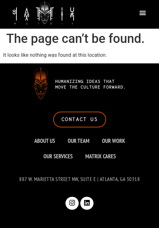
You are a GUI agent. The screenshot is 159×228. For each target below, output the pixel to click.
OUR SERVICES (58, 156)
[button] (142, 12)
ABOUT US (44, 140)
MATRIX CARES (100, 156)
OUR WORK (113, 140)
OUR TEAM (78, 140)
